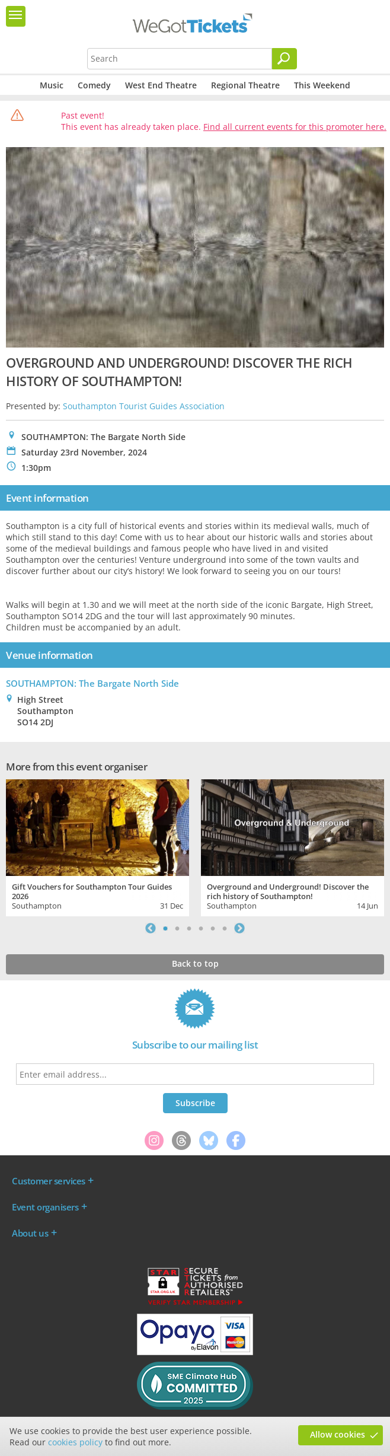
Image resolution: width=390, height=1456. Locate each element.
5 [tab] (213, 928)
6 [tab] (225, 928)
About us (30, 1233)
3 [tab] (189, 928)
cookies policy (75, 1442)
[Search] (284, 58)
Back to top (195, 963)
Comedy (94, 85)
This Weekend (322, 85)
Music (51, 85)
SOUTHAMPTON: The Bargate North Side (92, 683)
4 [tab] (201, 928)
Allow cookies (337, 1434)
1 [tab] (165, 928)
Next (239, 928)
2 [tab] (177, 928)
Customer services (48, 1181)
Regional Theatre (245, 85)
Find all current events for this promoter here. (294, 126)
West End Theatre (161, 85)
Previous (150, 928)
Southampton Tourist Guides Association (144, 406)
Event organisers (45, 1207)
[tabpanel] (97, 846)
